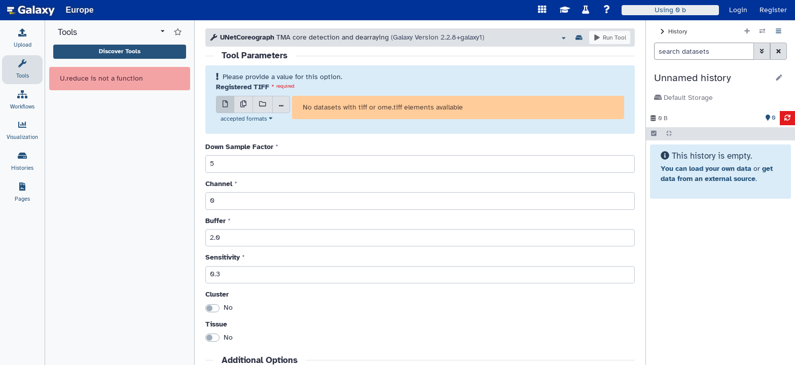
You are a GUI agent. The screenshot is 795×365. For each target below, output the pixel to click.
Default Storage (683, 97)
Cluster (217, 294)
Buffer (215, 220)
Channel (218, 183)
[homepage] (31, 10)
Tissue (216, 324)
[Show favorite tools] (177, 32)
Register (773, 10)
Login (738, 10)
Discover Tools (119, 51)
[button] (711, 78)
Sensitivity (222, 257)
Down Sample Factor (239, 146)
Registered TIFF (242, 87)
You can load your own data (706, 168)
